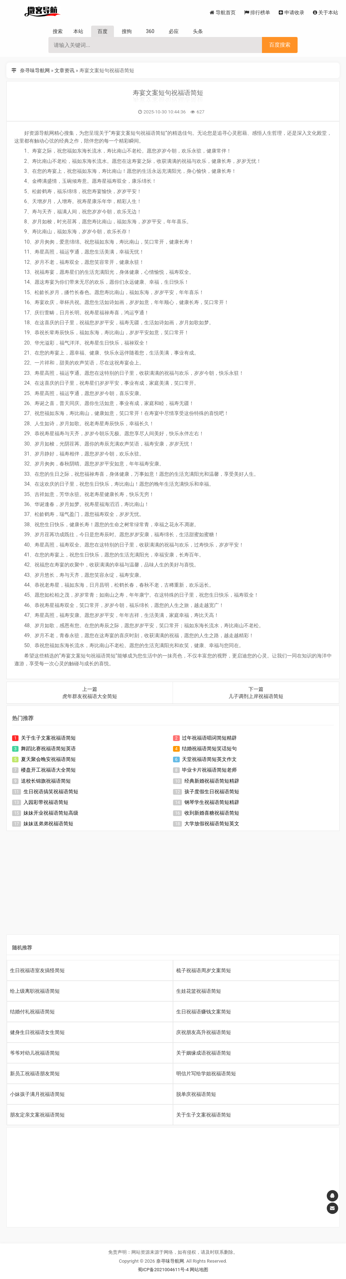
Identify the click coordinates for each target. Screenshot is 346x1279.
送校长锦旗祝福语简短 (46, 781)
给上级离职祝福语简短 (35, 991)
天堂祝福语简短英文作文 (209, 759)
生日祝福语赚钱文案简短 (203, 1011)
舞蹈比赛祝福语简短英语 (48, 748)
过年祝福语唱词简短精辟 (209, 738)
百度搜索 (279, 45)
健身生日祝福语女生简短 (37, 1032)
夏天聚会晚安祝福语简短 (48, 759)
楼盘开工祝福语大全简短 (48, 770)
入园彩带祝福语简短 (45, 802)
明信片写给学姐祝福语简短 (206, 1073)
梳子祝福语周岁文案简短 (203, 970)
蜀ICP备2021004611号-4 (163, 1269)
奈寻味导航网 (35, 70)
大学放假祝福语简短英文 (211, 823)
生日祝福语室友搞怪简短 (37, 970)
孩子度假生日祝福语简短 (211, 791)
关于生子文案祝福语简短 (48, 738)
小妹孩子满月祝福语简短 (37, 1094)
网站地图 (199, 1269)
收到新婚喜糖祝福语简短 (211, 813)
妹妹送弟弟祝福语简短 (48, 823)
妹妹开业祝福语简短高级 (50, 813)
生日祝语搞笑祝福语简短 (50, 791)
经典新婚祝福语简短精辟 (211, 781)
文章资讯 (64, 70)
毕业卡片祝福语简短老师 (209, 770)
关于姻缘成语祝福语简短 (203, 1053)
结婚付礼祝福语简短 (32, 1011)
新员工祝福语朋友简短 (35, 1073)
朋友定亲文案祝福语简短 (37, 1115)
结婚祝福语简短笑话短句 (209, 748)
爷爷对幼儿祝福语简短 (35, 1053)
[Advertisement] (173, 884)
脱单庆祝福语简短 (196, 1094)
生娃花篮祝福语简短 (198, 991)
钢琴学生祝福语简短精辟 (211, 802)
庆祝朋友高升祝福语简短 (203, 1032)
